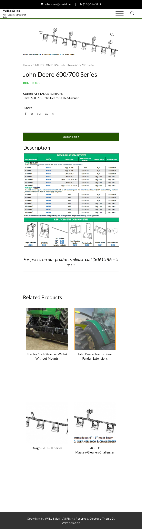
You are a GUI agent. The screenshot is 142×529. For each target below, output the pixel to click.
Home (27, 65)
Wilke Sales (11, 10)
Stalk (63, 98)
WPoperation (71, 523)
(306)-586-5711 (90, 4)
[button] (112, 34)
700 (39, 98)
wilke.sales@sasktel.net (56, 4)
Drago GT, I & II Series (47, 448)
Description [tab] (71, 136)
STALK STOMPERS (45, 65)
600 (33, 98)
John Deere (50, 98)
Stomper (73, 98)
